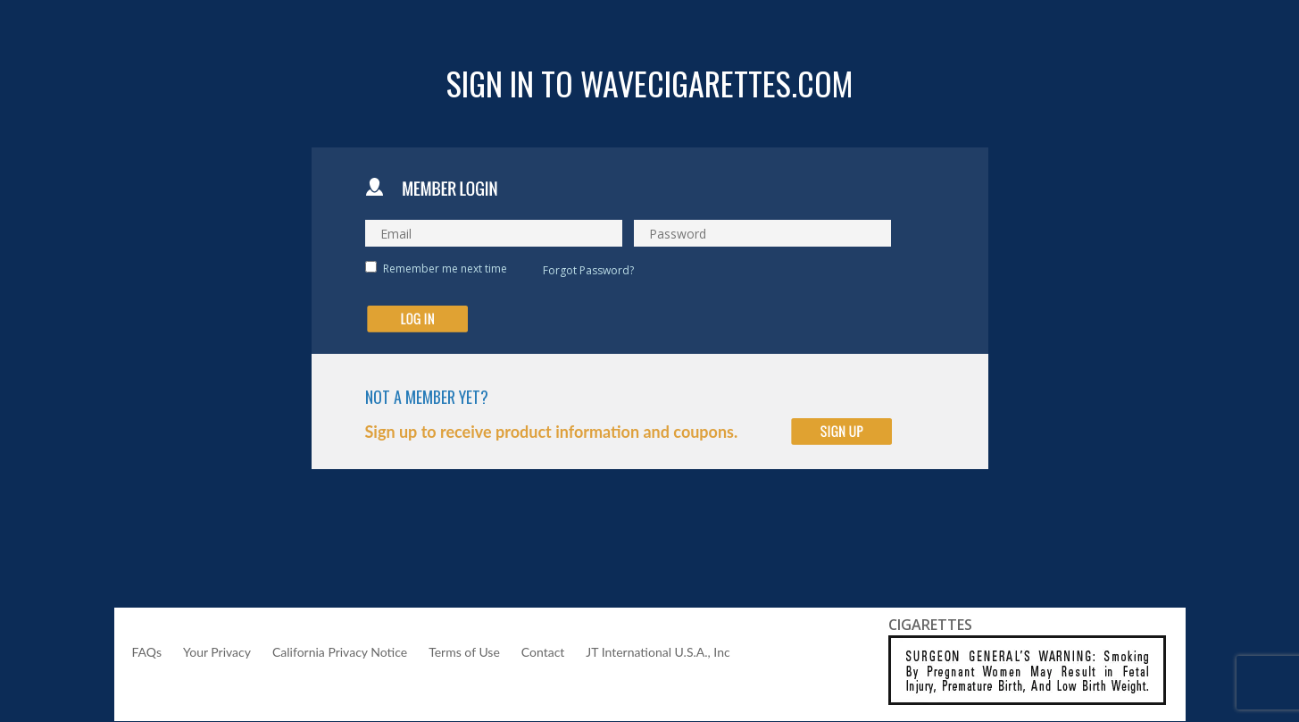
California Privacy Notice (339, 651)
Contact (543, 651)
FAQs (147, 651)
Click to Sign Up (841, 431)
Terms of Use (464, 651)
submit (417, 319)
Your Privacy (217, 651)
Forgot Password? (588, 270)
